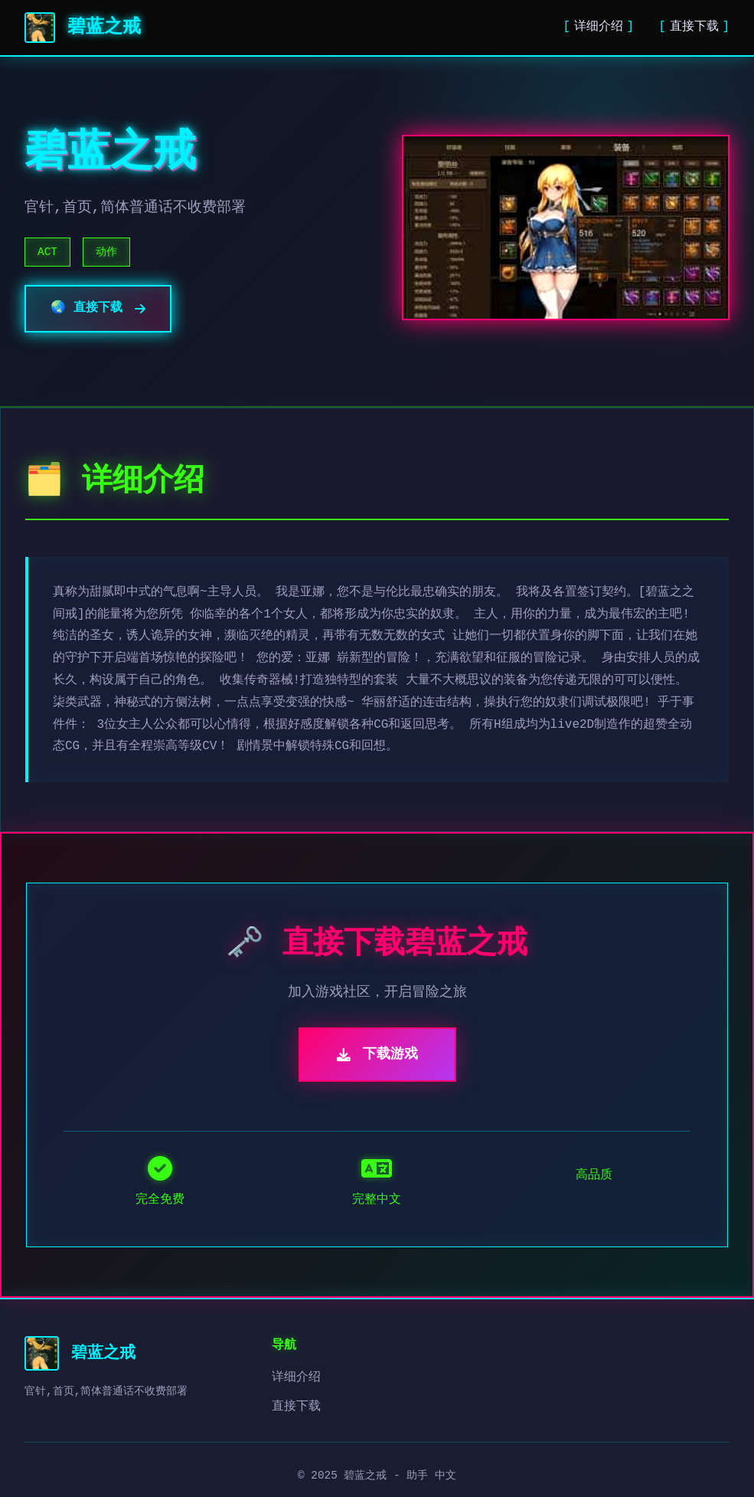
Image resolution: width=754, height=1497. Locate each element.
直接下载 (694, 27)
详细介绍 (598, 27)
